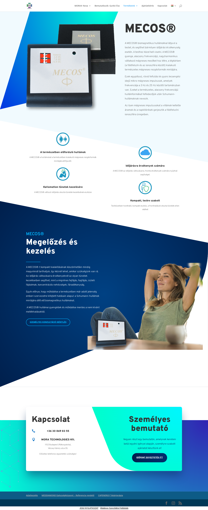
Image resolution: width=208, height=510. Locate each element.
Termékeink (129, 6)
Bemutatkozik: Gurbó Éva (107, 6)
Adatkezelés (32, 495)
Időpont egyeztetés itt (149, 457)
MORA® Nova (81, 6)
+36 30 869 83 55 (58, 431)
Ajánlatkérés (148, 6)
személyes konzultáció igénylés (48, 322)
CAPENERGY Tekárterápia (110, 495)
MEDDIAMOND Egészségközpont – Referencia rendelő (68, 495)
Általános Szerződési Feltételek (114, 508)
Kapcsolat (162, 6)
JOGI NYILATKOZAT (89, 508)
